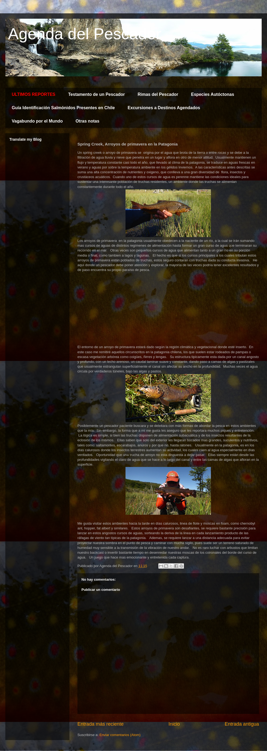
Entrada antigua (242, 724)
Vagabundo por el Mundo (37, 121)
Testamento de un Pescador (96, 94)
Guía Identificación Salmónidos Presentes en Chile (63, 107)
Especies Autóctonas (212, 94)
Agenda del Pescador (84, 34)
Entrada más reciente (100, 724)
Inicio (174, 724)
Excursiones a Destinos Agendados (164, 107)
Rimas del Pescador (158, 94)
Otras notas (87, 121)
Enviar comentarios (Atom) (119, 735)
